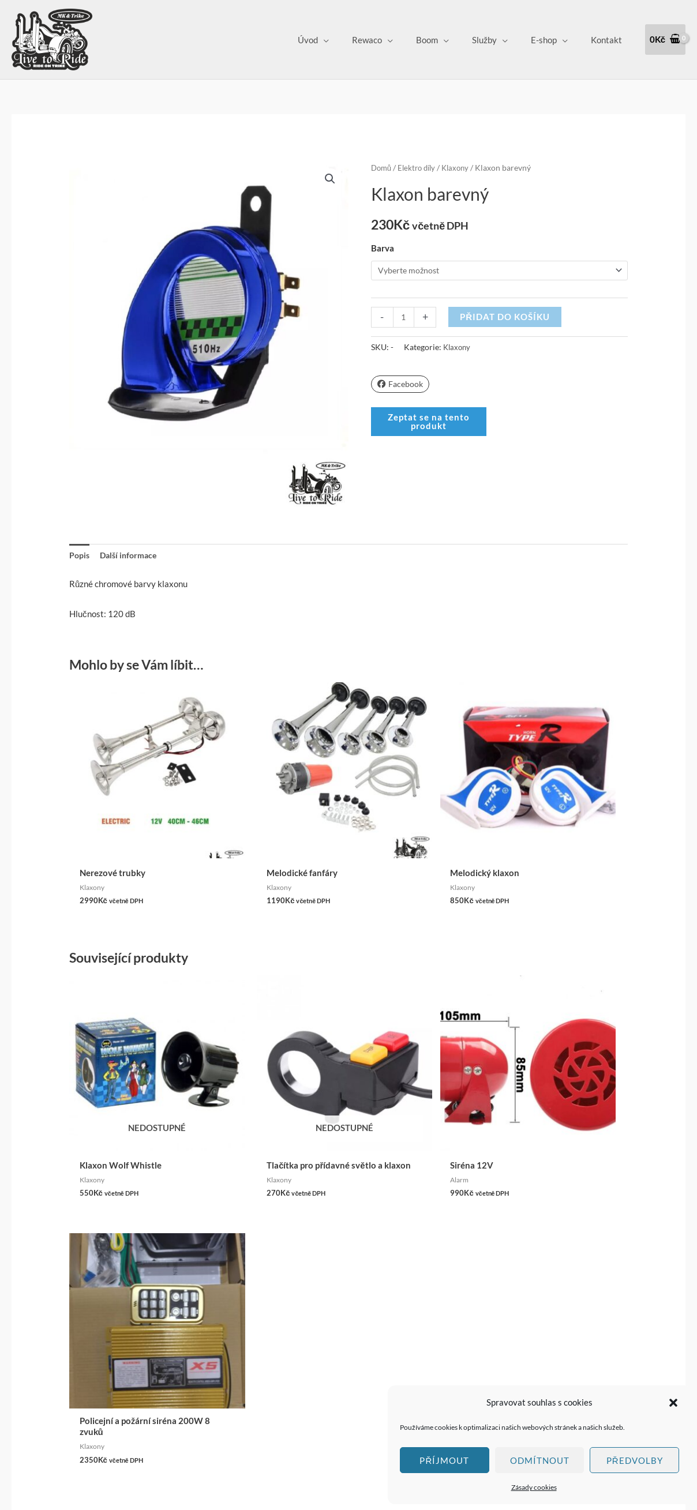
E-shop (552, 40)
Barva (382, 248)
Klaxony (461, 167)
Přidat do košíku (506, 317)
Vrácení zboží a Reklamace (322, 1329)
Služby (498, 40)
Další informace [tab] (131, 556)
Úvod (339, 40)
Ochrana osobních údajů (317, 1345)
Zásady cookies (534, 1487)
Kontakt (609, 40)
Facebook (401, 385)
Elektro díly (419, 167)
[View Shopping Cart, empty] (665, 39)
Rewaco (393, 40)
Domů (382, 167)
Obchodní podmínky (309, 1313)
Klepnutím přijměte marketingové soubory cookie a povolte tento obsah (79, 1330)
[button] (673, 1402)
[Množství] (404, 317)
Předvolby (634, 1460)
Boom (447, 40)
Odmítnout (539, 1460)
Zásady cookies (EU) (310, 1362)
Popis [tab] (80, 556)
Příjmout (444, 1460)
